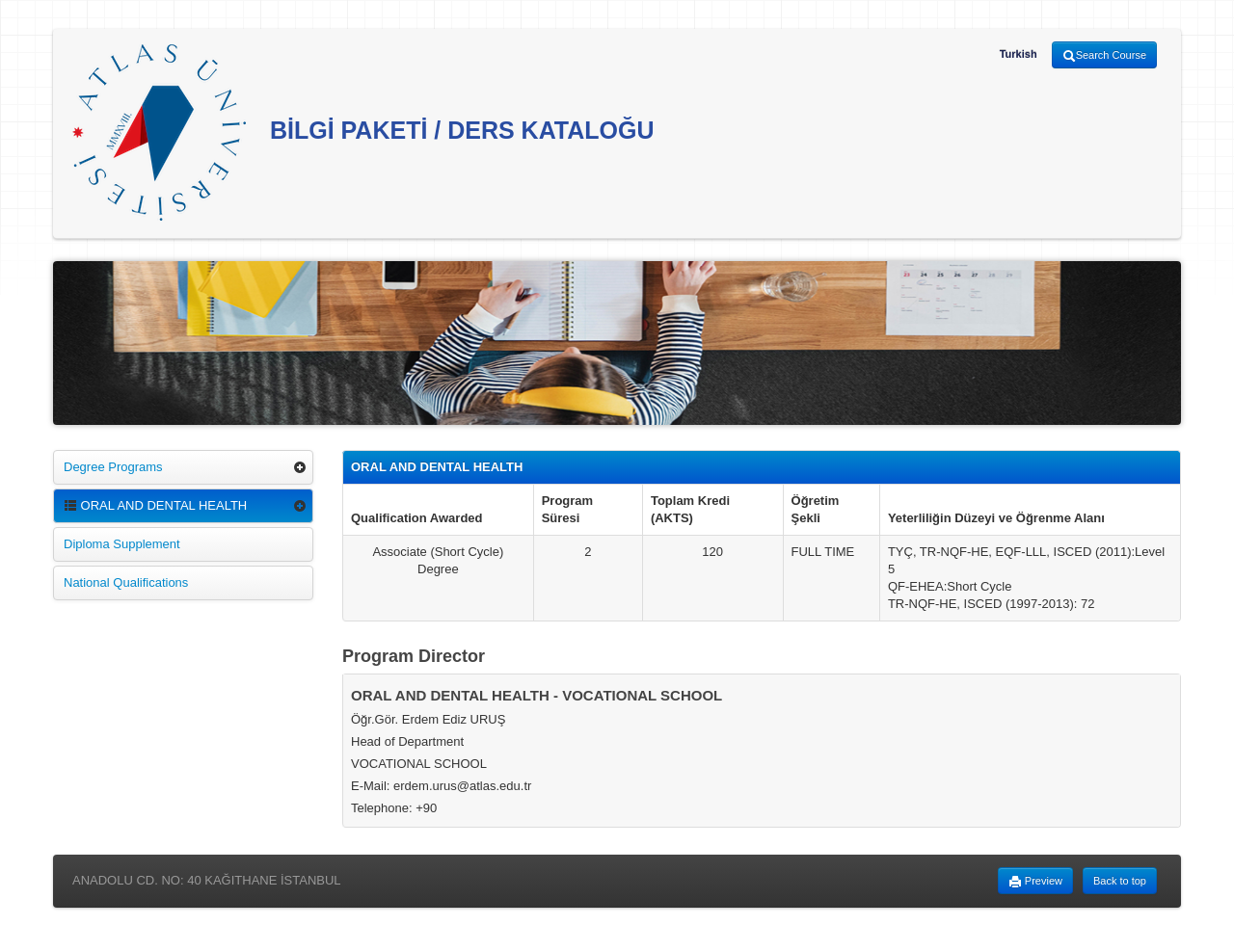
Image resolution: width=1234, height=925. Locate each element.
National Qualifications (126, 582)
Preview (1035, 881)
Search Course (1104, 56)
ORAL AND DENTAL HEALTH (155, 505)
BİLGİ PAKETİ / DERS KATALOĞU (363, 132)
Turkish (1018, 54)
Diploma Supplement (122, 544)
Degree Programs (113, 467)
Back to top (1119, 880)
